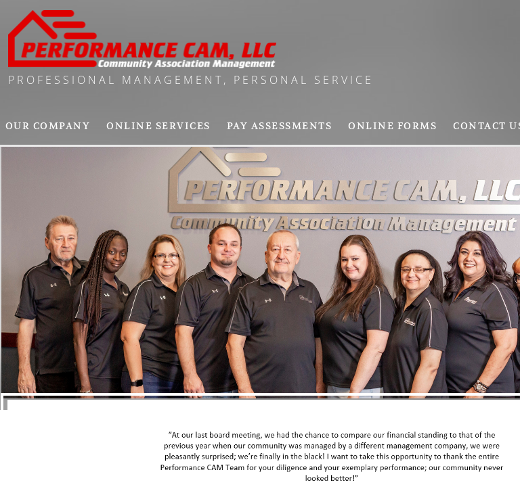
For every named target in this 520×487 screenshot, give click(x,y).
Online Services (158, 126)
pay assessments (279, 126)
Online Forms (392, 126)
